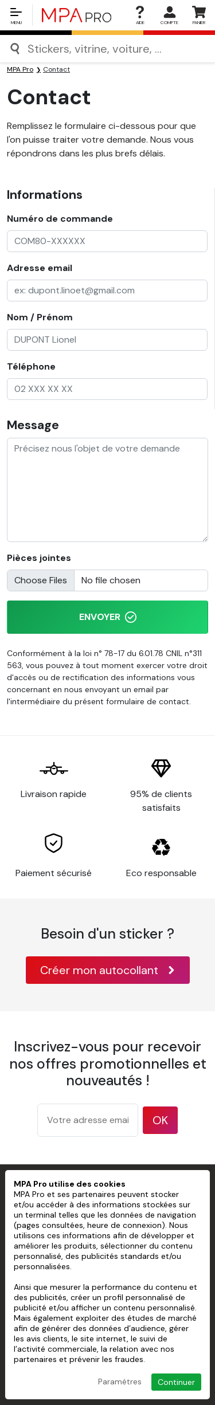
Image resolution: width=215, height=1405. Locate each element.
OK (160, 1120)
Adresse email (39, 268)
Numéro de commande (60, 219)
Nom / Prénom (40, 317)
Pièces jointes (39, 558)
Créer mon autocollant (107, 970)
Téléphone (31, 366)
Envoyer (107, 617)
